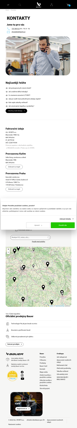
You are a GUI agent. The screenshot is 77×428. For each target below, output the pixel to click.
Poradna (43, 357)
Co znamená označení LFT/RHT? (18, 95)
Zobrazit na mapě (14, 167)
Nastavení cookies (14, 424)
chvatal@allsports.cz (18, 32)
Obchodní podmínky (64, 368)
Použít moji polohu (38, 241)
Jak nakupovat (62, 357)
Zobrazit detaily (65, 219)
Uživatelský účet (62, 374)
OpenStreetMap (59, 306)
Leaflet (50, 306)
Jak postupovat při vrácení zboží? (18, 88)
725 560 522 (16, 29)
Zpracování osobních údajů (64, 361)
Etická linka (44, 385)
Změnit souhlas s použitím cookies (45, 376)
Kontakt (42, 369)
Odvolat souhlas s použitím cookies (46, 381)
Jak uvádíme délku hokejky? (17, 92)
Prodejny (43, 363)
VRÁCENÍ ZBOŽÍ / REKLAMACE (62, 378)
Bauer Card (43, 366)
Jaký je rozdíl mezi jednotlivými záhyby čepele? (23, 99)
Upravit (38, 225)
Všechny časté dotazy (16, 111)
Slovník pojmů (45, 388)
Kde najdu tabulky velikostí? (17, 102)
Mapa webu (44, 372)
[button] (68, 5)
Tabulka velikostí (62, 371)
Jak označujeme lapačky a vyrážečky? (20, 106)
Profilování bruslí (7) (25, 230)
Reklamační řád (62, 365)
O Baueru (43, 360)
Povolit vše (63, 225)
